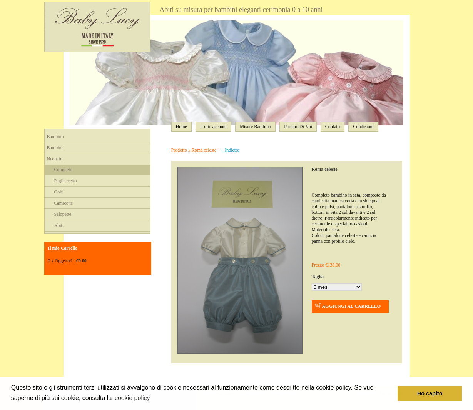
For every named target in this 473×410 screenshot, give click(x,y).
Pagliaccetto (65, 180)
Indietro (232, 150)
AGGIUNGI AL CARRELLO (347, 306)
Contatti (332, 126)
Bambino (55, 136)
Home (181, 126)
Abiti (59, 225)
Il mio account (213, 126)
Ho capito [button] (430, 393)
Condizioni (363, 126)
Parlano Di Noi (298, 126)
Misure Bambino (255, 126)
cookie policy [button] (132, 398)
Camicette (63, 203)
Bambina (55, 147)
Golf (58, 192)
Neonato (55, 159)
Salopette (63, 214)
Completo (63, 169)
